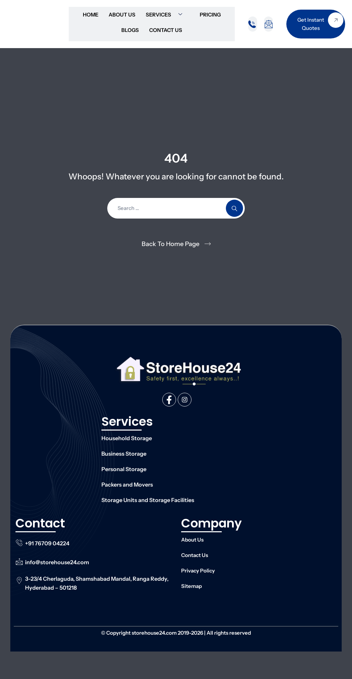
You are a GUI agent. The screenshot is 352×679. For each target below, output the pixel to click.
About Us (122, 14)
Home (90, 14)
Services (166, 14)
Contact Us (165, 30)
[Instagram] (184, 400)
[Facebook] (169, 400)
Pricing (210, 14)
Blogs (130, 30)
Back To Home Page (170, 244)
